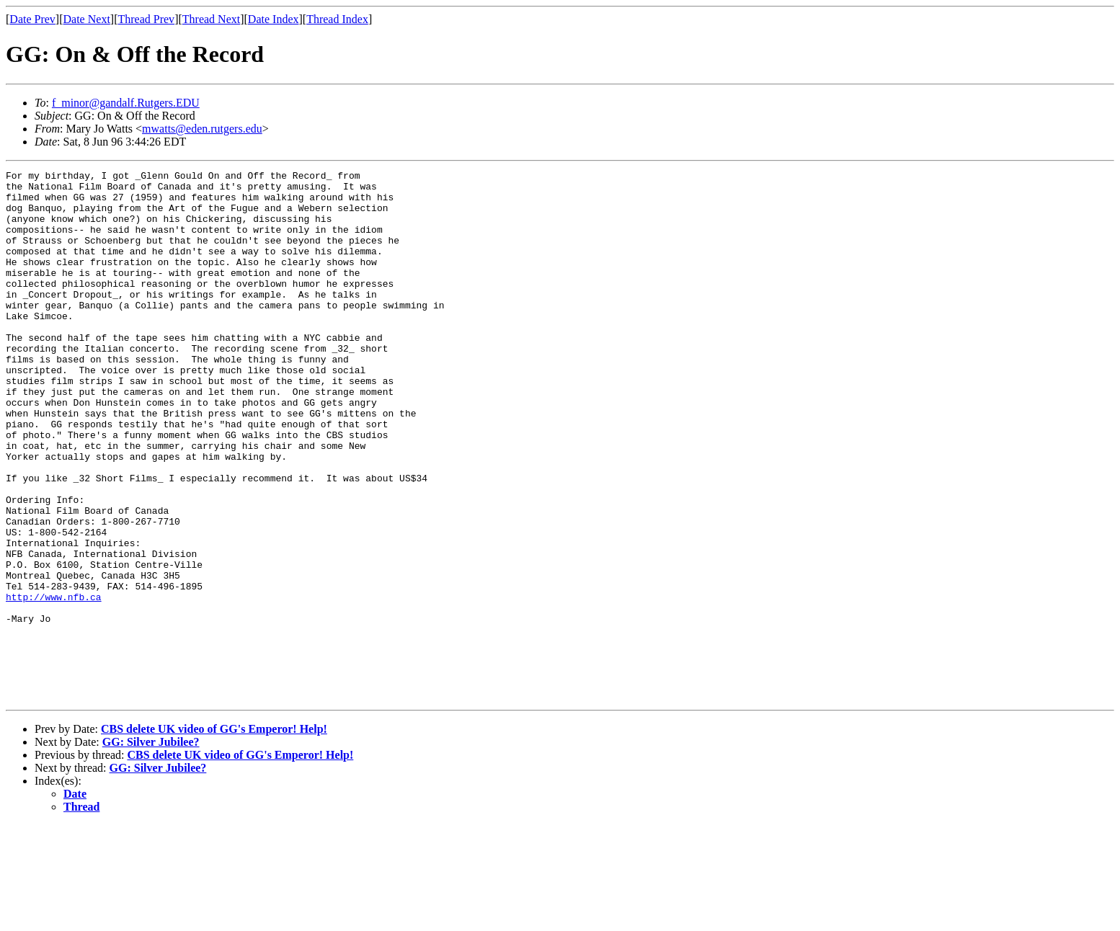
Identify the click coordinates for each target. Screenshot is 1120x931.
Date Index (273, 19)
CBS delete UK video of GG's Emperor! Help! (214, 835)
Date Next (86, 19)
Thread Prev (145, 19)
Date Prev (32, 19)
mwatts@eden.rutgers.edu (202, 128)
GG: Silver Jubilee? (151, 848)
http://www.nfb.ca (54, 683)
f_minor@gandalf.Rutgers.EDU (126, 103)
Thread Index (337, 19)
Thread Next (211, 19)
